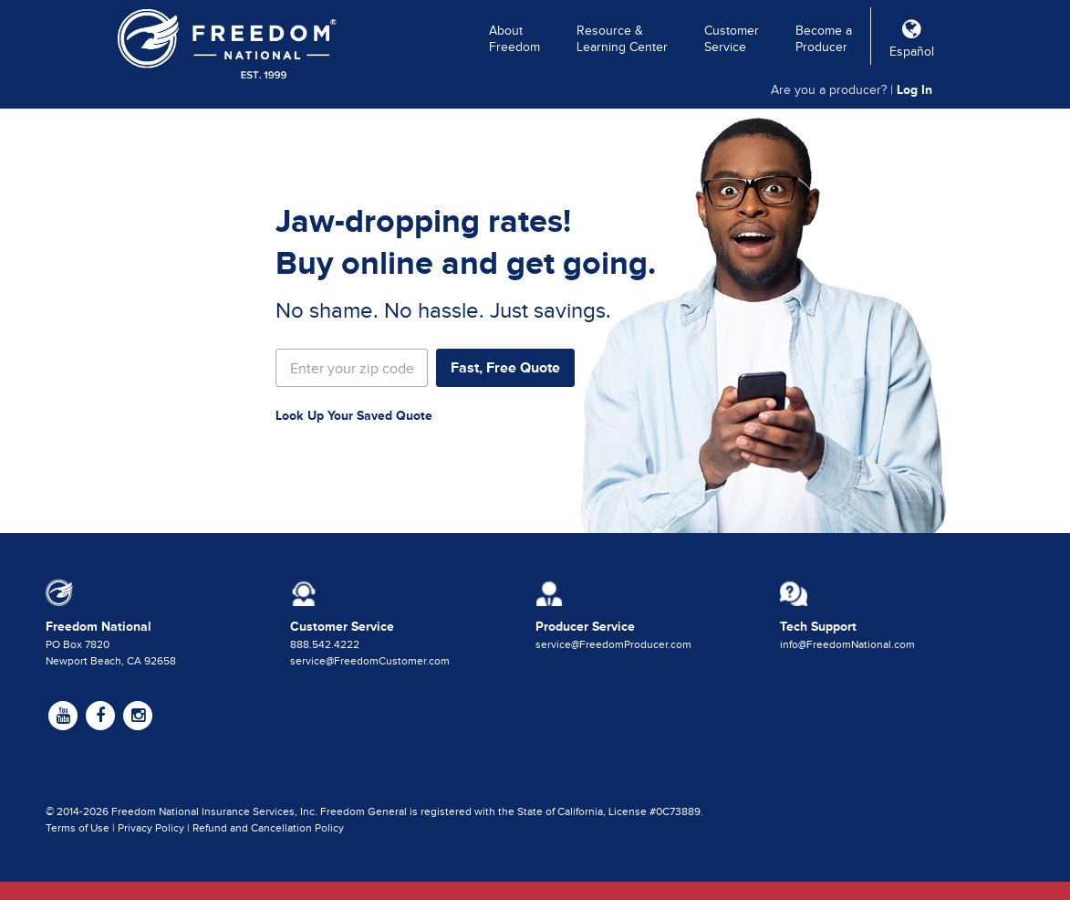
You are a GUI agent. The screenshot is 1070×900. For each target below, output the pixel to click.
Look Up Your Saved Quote (353, 415)
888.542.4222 (324, 644)
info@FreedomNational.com (847, 644)
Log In (914, 89)
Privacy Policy (151, 828)
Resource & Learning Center (622, 39)
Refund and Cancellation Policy (268, 828)
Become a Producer (823, 39)
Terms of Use (77, 828)
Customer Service (731, 39)
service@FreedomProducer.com (613, 644)
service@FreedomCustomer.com (370, 660)
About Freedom (514, 39)
